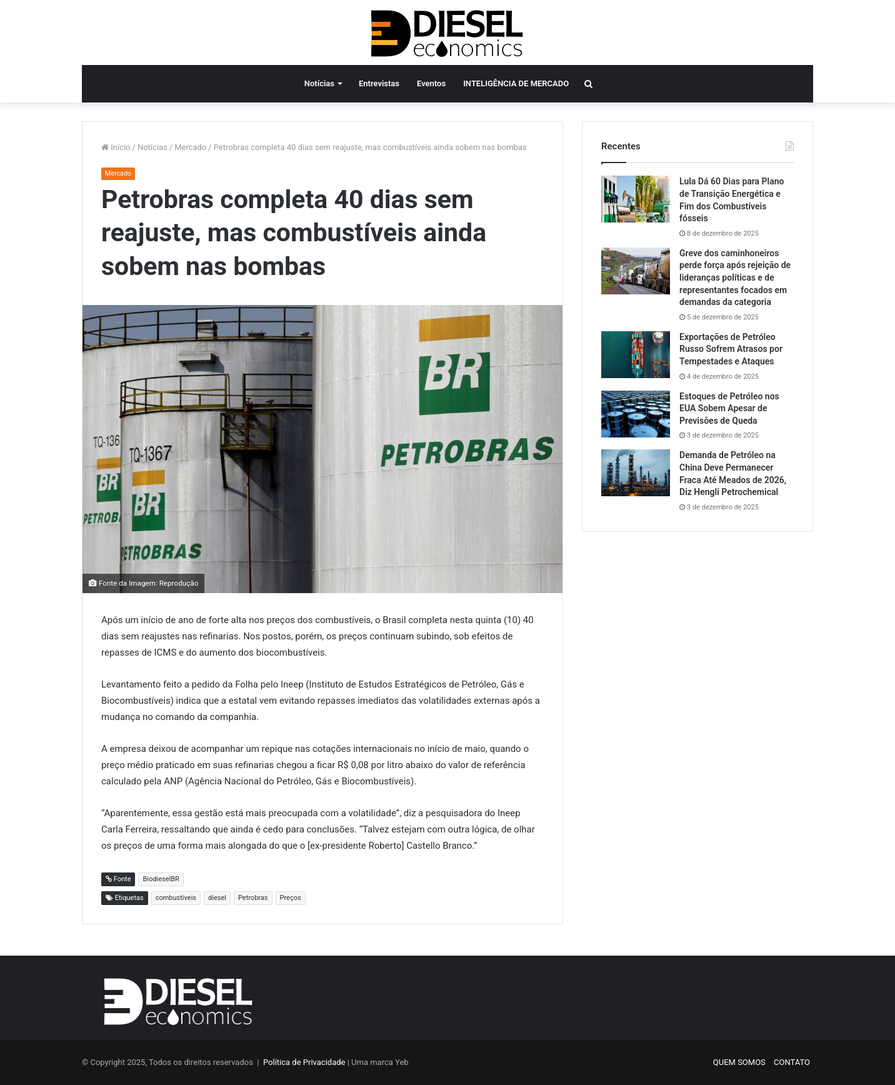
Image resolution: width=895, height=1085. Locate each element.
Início (116, 147)
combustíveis (176, 898)
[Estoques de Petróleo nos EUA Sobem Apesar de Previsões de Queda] (635, 414)
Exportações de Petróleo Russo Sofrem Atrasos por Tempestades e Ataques (730, 349)
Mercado (190, 147)
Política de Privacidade (304, 1062)
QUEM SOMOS (739, 1062)
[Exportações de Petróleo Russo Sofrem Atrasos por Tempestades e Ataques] (635, 354)
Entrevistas (379, 83)
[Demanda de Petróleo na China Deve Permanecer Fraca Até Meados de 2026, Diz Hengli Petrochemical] (635, 472)
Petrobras (253, 898)
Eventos (431, 83)
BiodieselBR (160, 879)
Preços (290, 898)
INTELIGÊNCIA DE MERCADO (516, 83)
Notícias (319, 83)
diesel (217, 898)
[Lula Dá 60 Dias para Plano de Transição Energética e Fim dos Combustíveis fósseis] (635, 199)
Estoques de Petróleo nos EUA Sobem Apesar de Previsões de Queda (729, 408)
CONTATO (792, 1062)
